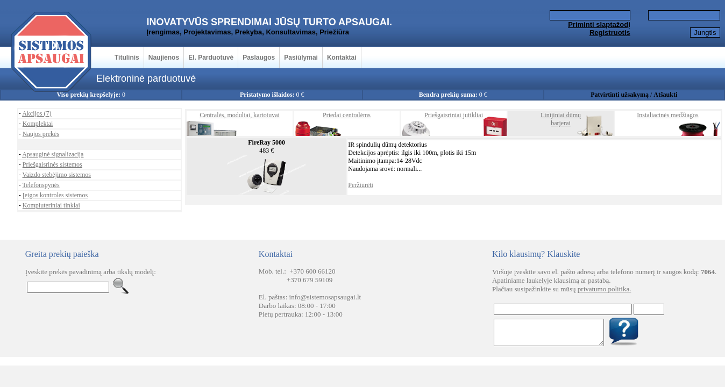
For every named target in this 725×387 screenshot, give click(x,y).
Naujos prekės (41, 134)
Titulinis (127, 57)
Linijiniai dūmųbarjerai (561, 119)
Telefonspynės (41, 185)
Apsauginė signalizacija (52, 154)
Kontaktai (342, 57)
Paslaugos (259, 57)
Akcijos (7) (36, 113)
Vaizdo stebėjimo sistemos (57, 174)
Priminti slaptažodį (599, 24)
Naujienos (163, 57)
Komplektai (38, 123)
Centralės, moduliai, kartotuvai (240, 115)
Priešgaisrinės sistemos (52, 164)
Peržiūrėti (360, 185)
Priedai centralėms (347, 115)
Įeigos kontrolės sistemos (55, 195)
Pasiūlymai (301, 57)
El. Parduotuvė (210, 57)
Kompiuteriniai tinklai (51, 205)
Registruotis (609, 32)
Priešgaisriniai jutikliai (453, 115)
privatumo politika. (604, 289)
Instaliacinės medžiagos (667, 115)
